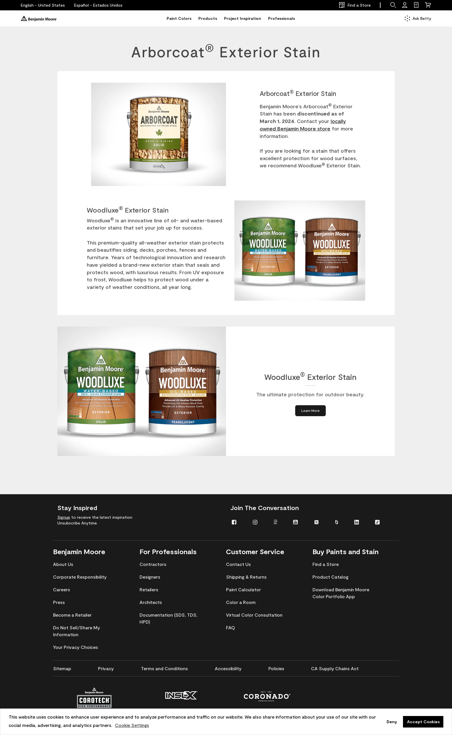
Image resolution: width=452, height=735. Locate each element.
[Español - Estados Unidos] (98, 5)
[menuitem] (238, 521)
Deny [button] (392, 721)
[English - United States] (43, 5)
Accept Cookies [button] (423, 721)
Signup (63, 517)
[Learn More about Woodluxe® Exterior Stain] (310, 410)
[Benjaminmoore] (39, 18)
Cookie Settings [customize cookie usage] (132, 725)
